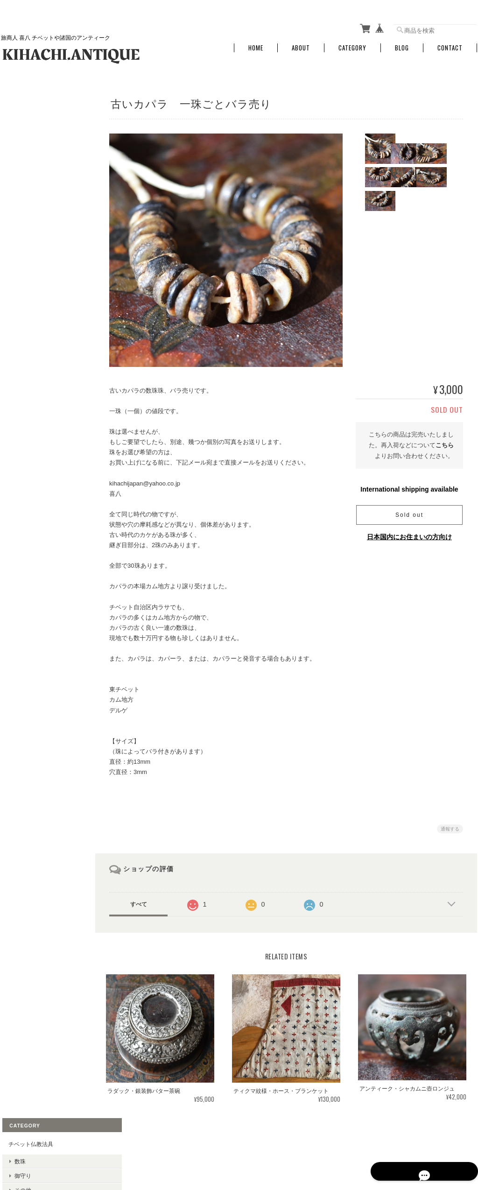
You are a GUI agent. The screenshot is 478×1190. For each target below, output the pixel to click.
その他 (21, 150)
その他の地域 (30, 200)
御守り (21, 135)
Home (255, 43)
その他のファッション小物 (46, 301)
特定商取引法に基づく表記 (40, 512)
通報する (450, 824)
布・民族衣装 (24, 241)
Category (352, 43)
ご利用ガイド (24, 490)
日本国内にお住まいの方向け (409, 531)
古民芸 (15, 320)
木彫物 (21, 338)
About (301, 43)
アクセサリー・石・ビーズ (40, 168)
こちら (445, 440)
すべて (147, 899)
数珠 (18, 121)
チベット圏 (27, 186)
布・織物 (24, 381)
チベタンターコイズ (32, 219)
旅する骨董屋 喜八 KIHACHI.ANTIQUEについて (275, 1142)
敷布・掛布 (27, 272)
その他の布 (27, 287)
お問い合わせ (24, 534)
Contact (450, 43)
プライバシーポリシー (374, 1142)
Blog (402, 43)
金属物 (21, 352)
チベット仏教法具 (29, 103)
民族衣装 (24, 258)
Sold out (409, 510)
